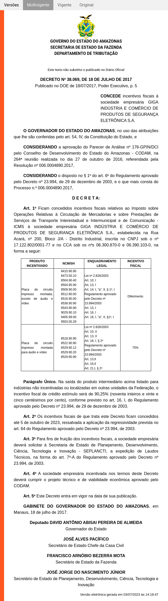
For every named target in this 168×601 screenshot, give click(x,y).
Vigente (64, 5)
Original (86, 5)
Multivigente (38, 5)
